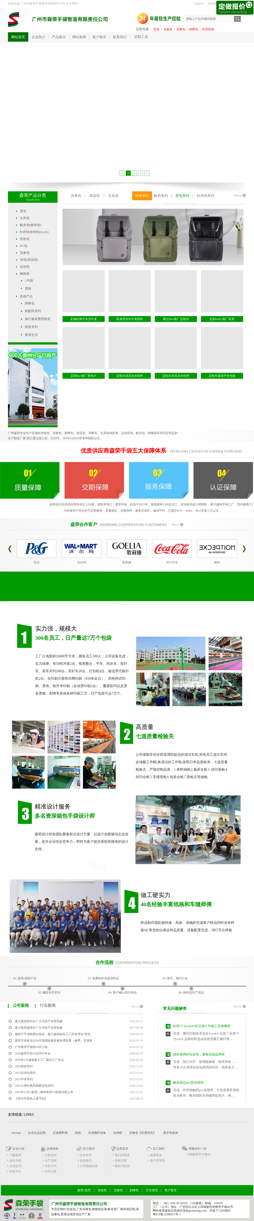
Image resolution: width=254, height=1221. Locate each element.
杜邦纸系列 (205, 196)
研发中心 (15, 1171)
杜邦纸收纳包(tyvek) (34, 232)
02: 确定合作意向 (49, 992)
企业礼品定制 (37, 1132)
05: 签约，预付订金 (175, 978)
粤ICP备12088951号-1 (167, 1214)
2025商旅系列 (24, 1066)
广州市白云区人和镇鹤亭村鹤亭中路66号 (206, 1207)
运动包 (25, 266)
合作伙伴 (86, 1155)
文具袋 (113, 196)
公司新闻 (21, 1005)
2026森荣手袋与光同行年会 (33, 1053)
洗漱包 (180, 29)
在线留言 (214, 3)
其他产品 (26, 296)
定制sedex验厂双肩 (222, 319)
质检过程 (121, 1160)
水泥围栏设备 (97, 1132)
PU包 (23, 246)
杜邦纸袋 (208, 29)
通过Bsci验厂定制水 (176, 319)
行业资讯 (152, 1190)
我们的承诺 (122, 1155)
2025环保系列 (24, 1079)
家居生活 (31, 335)
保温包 (94, 196)
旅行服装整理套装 (38, 319)
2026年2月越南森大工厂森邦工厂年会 (39, 1060)
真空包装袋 (170, 1132)
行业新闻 (48, 1005)
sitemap (16, 1132)
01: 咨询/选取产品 (24, 978)
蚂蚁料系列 (33, 311)
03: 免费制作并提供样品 (103, 978)
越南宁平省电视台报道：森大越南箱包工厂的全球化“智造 (53, 1034)
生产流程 (51, 1160)
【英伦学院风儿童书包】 (31, 1098)
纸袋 (78, 1132)
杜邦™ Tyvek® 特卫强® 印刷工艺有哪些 (201, 1028)
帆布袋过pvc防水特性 (188, 1085)
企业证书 (15, 1166)
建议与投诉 (122, 1166)
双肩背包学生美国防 (129, 319)
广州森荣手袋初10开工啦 (31, 1047)
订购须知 (51, 1155)
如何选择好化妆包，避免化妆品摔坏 (199, 1056)
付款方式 (51, 1166)
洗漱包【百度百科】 (142, 1132)
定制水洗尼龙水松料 (129, 376)
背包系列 (182, 196)
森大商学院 (157, 1160)
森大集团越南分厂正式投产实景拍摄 (39, 1027)
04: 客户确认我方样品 (122, 992)
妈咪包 (193, 29)
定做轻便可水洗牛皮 (83, 319)
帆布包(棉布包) (30, 225)
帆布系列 (161, 196)
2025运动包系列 (25, 1073)
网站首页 (18, 37)
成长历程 (15, 1160)
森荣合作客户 (83, 524)
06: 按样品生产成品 (191, 992)
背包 (156, 29)
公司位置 (51, 1171)
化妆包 (167, 29)
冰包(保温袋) (29, 260)
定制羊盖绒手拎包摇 (222, 376)
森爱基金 (156, 1155)
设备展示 (86, 1160)
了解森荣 (15, 1155)
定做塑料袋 (60, 1132)
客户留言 (171, 1190)
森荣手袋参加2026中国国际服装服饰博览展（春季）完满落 (53, 1040)
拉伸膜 (117, 1132)
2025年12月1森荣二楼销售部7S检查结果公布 (44, 1092)
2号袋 (29, 280)
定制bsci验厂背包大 (83, 376)
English (199, 3)
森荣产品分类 (32, 195)
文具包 (25, 218)
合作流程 (104, 962)
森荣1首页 (84, 1190)
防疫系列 (31, 327)
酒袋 (28, 288)
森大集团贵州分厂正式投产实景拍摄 (39, 1021)
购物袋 (25, 273)
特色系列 (142, 196)
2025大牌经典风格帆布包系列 (34, 1085)
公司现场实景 (89, 1166)
